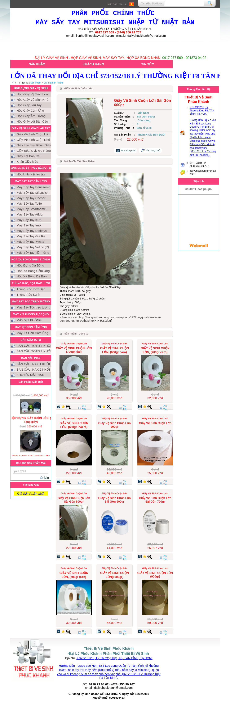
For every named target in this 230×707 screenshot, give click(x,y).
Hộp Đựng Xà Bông (30, 265)
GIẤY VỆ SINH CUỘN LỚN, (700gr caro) (155, 350)
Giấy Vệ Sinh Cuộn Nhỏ (33, 139)
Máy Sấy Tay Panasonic (33, 187)
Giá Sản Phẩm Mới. (30, 493)
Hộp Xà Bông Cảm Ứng (33, 271)
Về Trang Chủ (153, 150)
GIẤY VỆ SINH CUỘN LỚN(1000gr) (114, 575)
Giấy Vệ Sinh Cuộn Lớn (33, 134)
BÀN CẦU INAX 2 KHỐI (33, 369)
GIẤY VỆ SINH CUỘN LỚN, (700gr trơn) (73, 575)
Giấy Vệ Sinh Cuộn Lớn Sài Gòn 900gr (114, 499)
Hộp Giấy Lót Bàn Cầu (32, 121)
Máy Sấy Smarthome (31, 209)
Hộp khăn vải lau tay (31, 174)
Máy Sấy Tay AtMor (30, 214)
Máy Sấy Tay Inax (29, 225)
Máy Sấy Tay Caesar (31, 198)
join (46, 477)
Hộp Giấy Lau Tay (29, 105)
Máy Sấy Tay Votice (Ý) (33, 247)
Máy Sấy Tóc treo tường (33, 307)
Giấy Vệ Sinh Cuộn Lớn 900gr (114, 424)
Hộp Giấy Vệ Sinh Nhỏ (32, 99)
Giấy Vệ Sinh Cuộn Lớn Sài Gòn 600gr (74, 499)
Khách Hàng (93, 64)
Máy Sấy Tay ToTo (29, 203)
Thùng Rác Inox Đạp (31, 289)
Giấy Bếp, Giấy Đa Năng (34, 150)
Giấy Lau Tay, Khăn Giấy (34, 145)
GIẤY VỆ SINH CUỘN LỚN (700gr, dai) (74, 349)
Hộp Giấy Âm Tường (31, 116)
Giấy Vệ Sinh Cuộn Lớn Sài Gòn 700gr (155, 499)
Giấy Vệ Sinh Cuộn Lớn (155, 423)
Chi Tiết (84, 407)
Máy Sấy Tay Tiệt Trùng (33, 252)
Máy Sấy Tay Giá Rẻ (31, 236)
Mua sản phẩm (128, 150)
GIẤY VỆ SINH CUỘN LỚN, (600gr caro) (114, 350)
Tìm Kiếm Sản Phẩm (151, 3)
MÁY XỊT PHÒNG (29, 320)
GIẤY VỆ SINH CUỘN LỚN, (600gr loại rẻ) (73, 425)
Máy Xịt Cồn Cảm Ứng (32, 333)
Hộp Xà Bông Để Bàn (32, 276)
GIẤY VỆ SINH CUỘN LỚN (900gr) (155, 574)
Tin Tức (147, 64)
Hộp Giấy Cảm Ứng (30, 110)
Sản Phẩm (37, 64)
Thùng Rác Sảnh (28, 294)
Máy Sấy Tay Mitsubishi (33, 192)
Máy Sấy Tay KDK (29, 220)
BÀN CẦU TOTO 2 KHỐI (34, 351)
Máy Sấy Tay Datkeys (32, 231)
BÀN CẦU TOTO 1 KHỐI (34, 346)
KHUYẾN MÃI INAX (30, 375)
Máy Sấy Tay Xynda (30, 241)
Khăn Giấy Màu (27, 161)
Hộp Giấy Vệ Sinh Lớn (32, 94)
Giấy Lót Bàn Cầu (29, 156)
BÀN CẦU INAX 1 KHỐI (33, 364)
